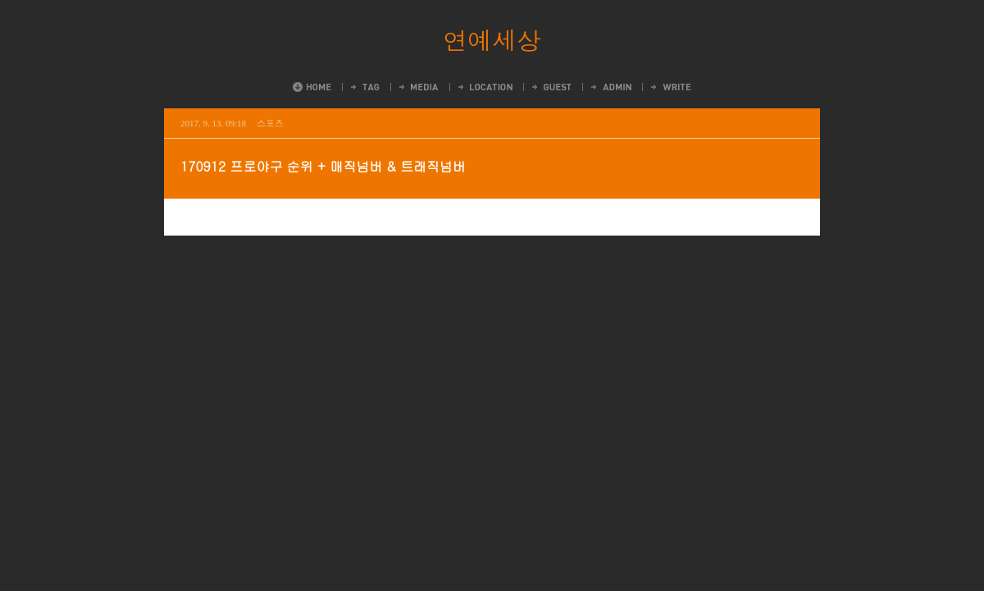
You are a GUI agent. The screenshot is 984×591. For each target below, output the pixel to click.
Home (312, 87)
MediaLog (418, 87)
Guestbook (551, 87)
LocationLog (484, 87)
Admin (610, 87)
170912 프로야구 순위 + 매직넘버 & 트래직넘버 (323, 166)
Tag (364, 87)
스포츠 (270, 123)
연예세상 (492, 39)
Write (670, 87)
